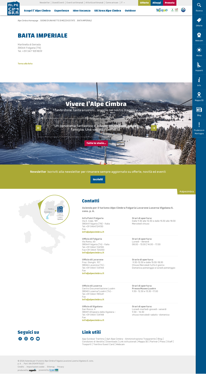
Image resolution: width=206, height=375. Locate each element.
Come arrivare (112, 3)
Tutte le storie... (96, 143)
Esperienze (61, 10)
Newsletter (45, 3)
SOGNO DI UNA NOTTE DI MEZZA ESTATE (56, 20)
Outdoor (130, 10)
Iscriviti (96, 179)
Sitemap (49, 367)
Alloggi (157, 2)
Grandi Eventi (58, 3)
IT (122, 3)
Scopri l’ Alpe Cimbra (37, 10)
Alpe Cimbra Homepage (26, 20)
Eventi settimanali (75, 3)
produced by (25, 370)
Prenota (169, 2)
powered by (47, 370)
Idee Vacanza (81, 10)
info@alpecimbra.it (91, 232)
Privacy (59, 367)
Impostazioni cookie (34, 367)
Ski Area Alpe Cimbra (107, 10)
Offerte (144, 2)
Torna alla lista (23, 64)
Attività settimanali (94, 3)
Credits (19, 367)
